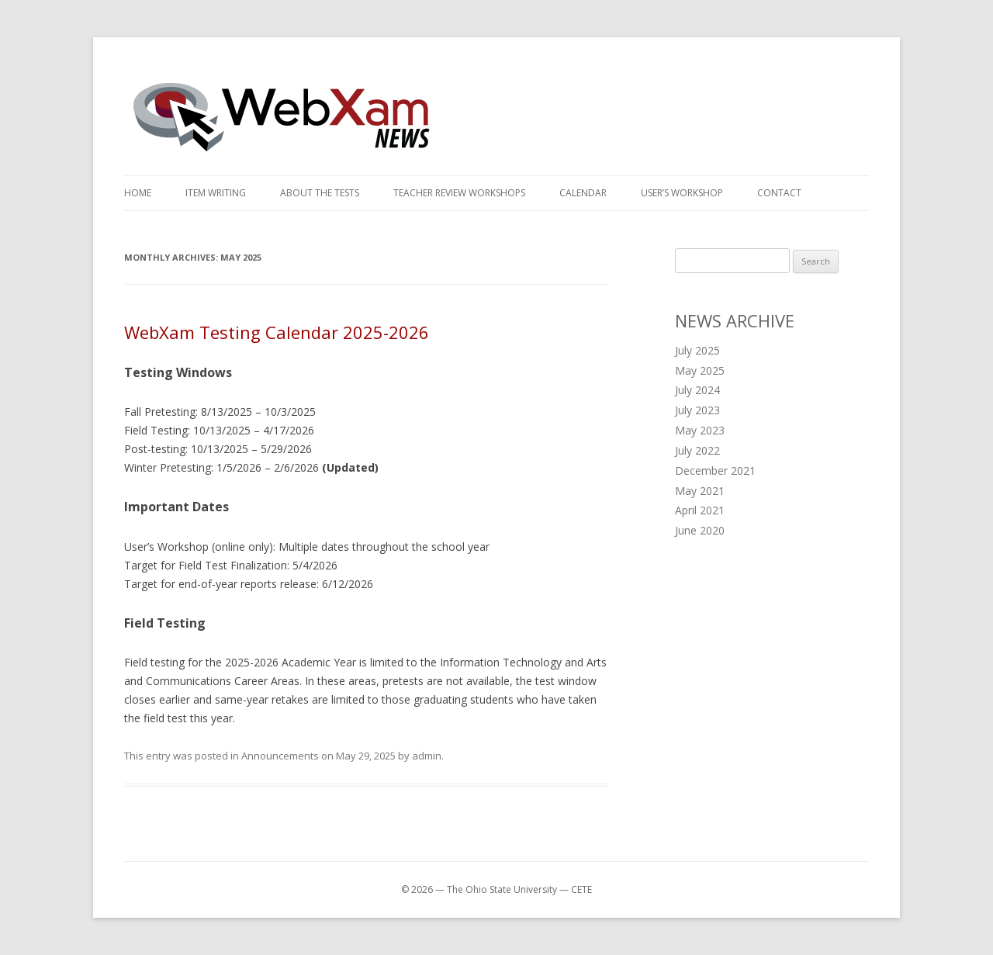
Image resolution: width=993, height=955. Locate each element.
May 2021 (700, 490)
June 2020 (700, 530)
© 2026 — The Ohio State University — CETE (496, 889)
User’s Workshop (682, 192)
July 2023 (697, 410)
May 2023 (700, 430)
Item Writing (215, 192)
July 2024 (697, 389)
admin (426, 756)
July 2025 (697, 350)
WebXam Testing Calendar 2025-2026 (276, 332)
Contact (779, 192)
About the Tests (319, 192)
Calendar (583, 192)
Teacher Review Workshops (459, 192)
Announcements (280, 756)
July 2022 (697, 450)
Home (137, 192)
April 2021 (700, 510)
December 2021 (715, 470)
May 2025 (700, 370)
